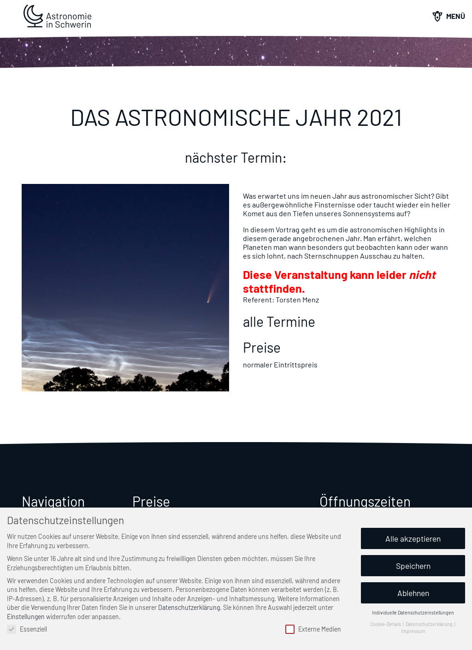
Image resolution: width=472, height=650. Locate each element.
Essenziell (27, 629)
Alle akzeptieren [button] (413, 538)
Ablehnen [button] (413, 593)
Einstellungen (26, 616)
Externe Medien (313, 629)
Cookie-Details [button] (386, 624)
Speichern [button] (413, 566)
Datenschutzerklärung (189, 607)
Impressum (413, 631)
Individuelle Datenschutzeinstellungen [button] (413, 612)
